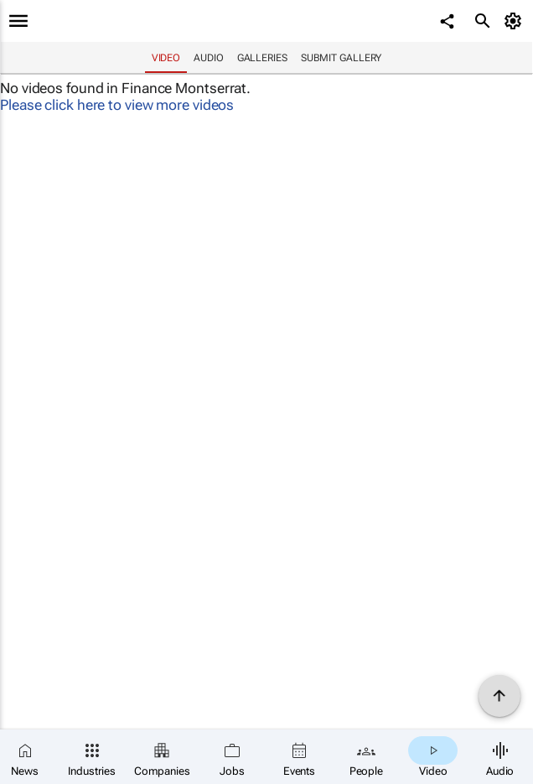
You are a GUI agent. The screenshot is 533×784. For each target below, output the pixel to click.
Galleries (262, 58)
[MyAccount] (516, 21)
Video (166, 58)
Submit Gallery (341, 58)
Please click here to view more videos (117, 104)
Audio (209, 58)
